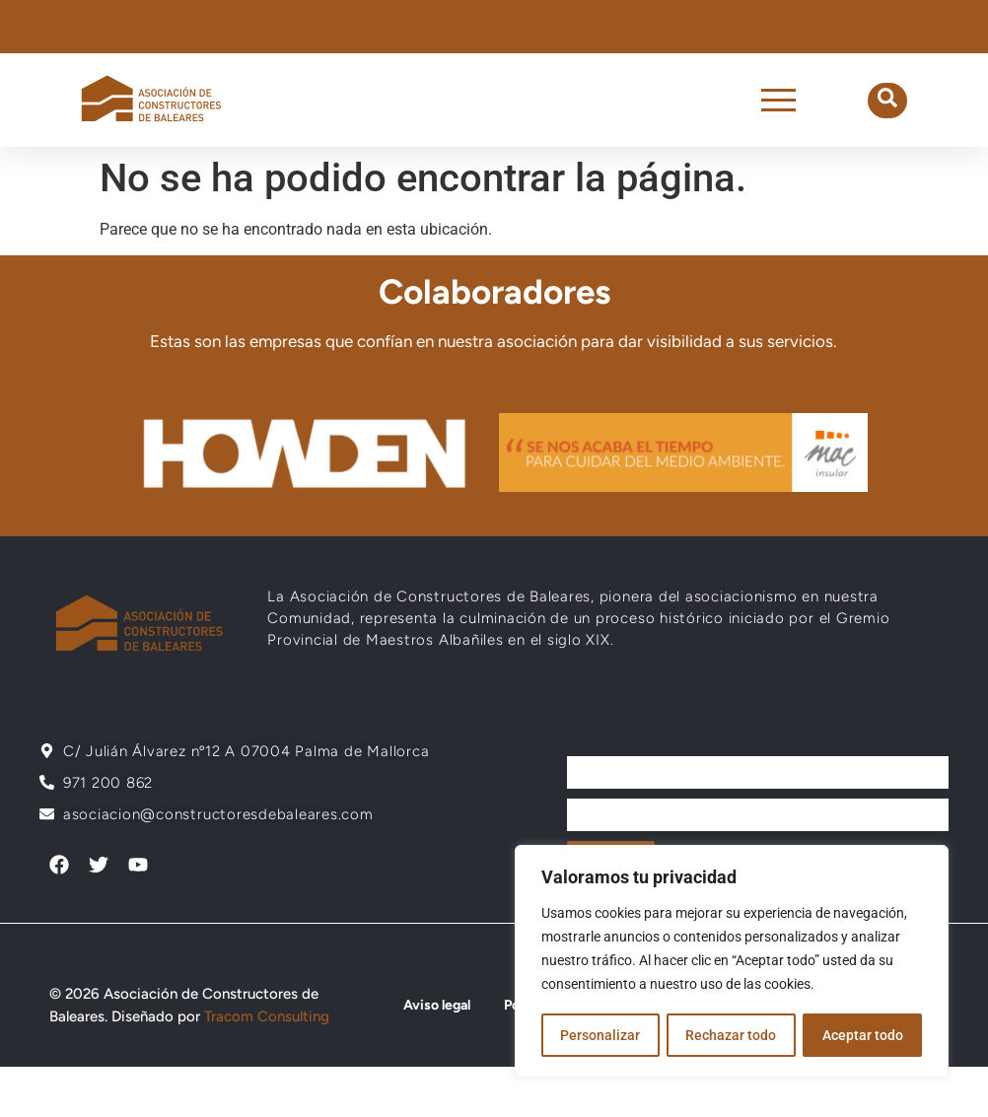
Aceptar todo (862, 1035)
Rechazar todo (730, 1035)
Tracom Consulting (266, 1016)
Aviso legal (436, 1005)
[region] (732, 962)
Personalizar (600, 1035)
